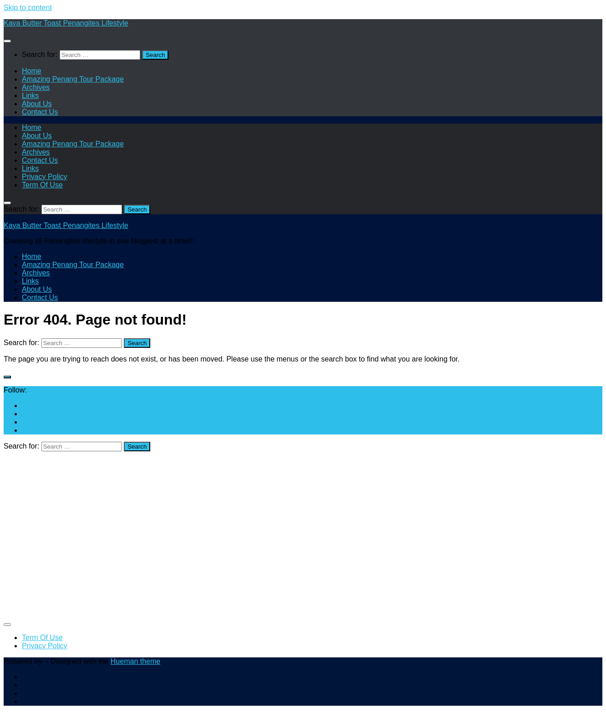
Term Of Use (42, 185)
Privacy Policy (44, 177)
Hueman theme (135, 661)
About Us (37, 104)
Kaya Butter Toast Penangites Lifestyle (66, 23)
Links (30, 95)
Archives (36, 87)
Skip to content (28, 7)
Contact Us (40, 112)
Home (31, 71)
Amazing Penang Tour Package (73, 79)
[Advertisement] (277, 539)
